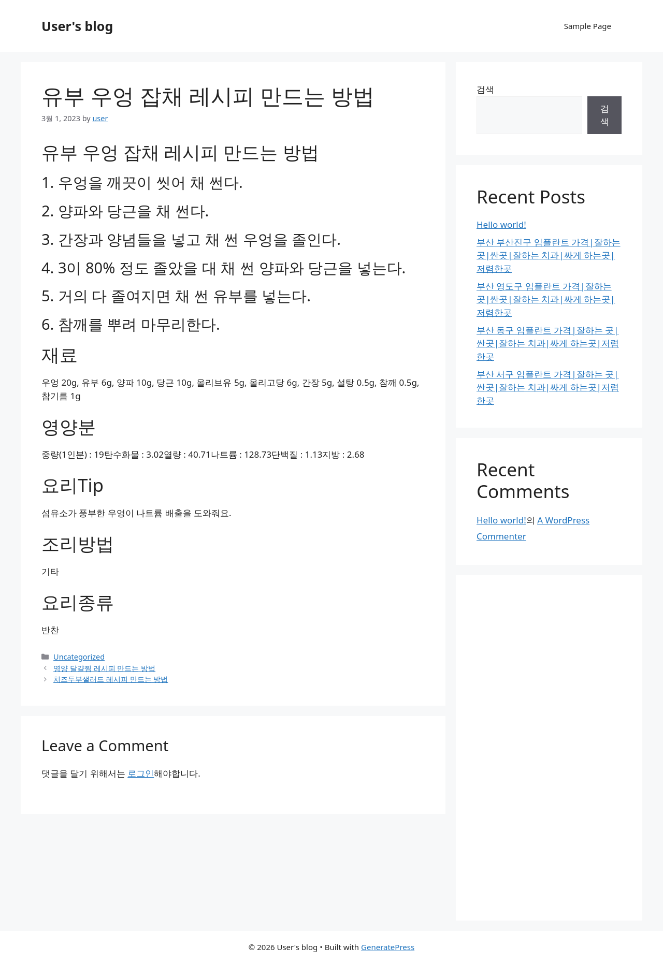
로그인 (140, 773)
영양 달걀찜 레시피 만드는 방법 (104, 668)
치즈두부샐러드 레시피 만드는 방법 (110, 679)
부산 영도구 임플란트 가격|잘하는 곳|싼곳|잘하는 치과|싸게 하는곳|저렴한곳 (546, 299)
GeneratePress (387, 947)
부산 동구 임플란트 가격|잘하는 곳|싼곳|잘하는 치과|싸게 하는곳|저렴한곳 (548, 343)
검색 (485, 89)
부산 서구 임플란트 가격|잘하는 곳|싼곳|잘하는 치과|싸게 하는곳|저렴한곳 (548, 387)
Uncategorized (79, 657)
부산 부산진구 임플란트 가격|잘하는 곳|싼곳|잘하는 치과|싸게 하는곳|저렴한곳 (549, 255)
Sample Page (587, 26)
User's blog (77, 26)
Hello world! (501, 224)
